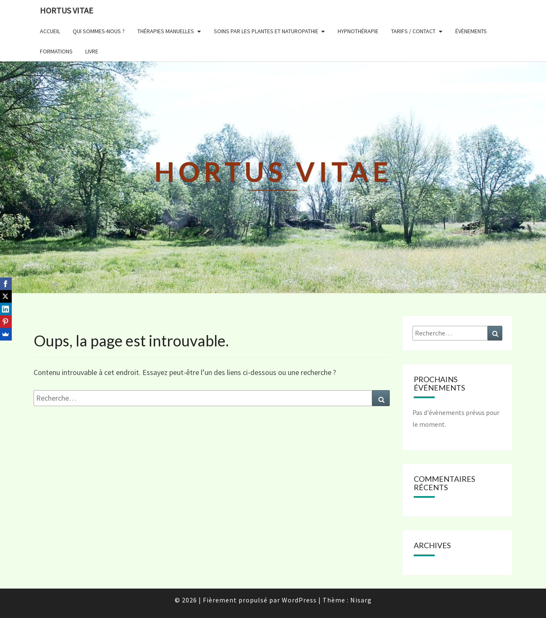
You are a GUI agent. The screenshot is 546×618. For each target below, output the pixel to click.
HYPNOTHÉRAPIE (358, 31)
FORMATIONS (56, 51)
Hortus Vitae (66, 10)
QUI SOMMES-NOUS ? (99, 31)
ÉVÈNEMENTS (471, 31)
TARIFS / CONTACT (413, 31)
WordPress (299, 600)
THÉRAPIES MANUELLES (165, 31)
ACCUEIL (50, 31)
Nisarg (361, 600)
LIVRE (91, 51)
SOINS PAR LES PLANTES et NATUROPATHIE (266, 31)
